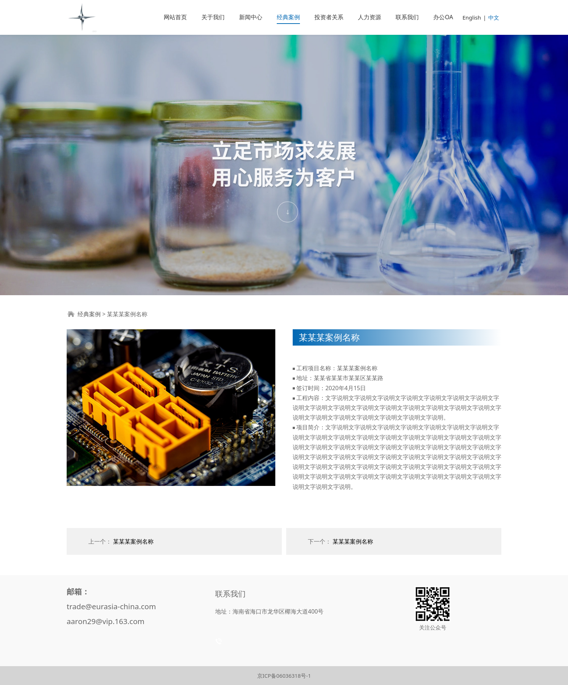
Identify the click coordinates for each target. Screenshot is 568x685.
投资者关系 (328, 17)
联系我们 (407, 17)
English (472, 17)
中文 (493, 17)
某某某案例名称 (133, 541)
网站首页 (175, 17)
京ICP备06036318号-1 (284, 675)
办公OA (443, 17)
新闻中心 (250, 17)
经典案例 (288, 17)
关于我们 (213, 17)
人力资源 (369, 17)
